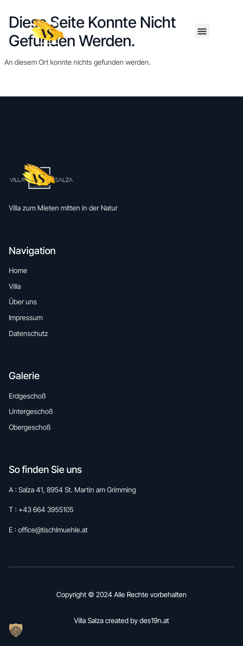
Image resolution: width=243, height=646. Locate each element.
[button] (202, 31)
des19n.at (154, 620)
